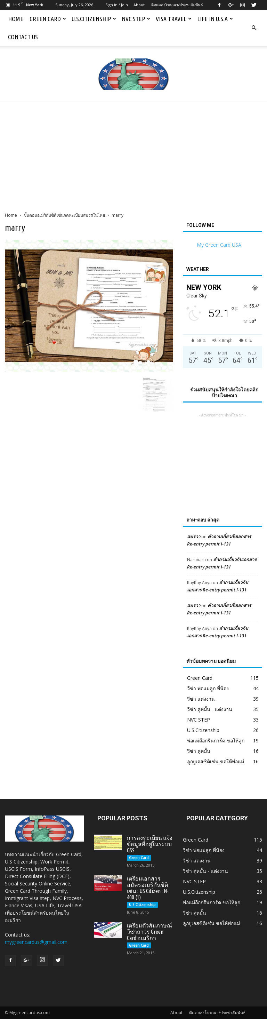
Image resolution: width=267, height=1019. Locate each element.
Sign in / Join (116, 4)
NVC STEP (136, 18)
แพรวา (193, 536)
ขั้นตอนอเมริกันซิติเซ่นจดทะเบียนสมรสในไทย (64, 215)
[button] (253, 27)
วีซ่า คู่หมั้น (198, 751)
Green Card (48, 18)
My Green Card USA (219, 244)
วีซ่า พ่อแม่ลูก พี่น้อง (208, 688)
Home (15, 18)
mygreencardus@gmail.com (36, 942)
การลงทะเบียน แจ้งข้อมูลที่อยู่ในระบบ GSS (149, 844)
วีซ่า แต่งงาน (201, 698)
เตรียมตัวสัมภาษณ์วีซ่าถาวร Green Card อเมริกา (149, 931)
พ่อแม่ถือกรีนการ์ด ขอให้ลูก (215, 740)
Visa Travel (174, 18)
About (139, 4)
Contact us (23, 36)
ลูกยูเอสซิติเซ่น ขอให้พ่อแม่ (215, 761)
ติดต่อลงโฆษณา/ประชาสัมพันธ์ (177, 4)
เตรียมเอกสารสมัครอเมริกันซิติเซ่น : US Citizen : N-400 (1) (147, 887)
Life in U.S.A (215, 18)
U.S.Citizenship (94, 18)
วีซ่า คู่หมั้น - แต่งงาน (209, 709)
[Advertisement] (133, 154)
